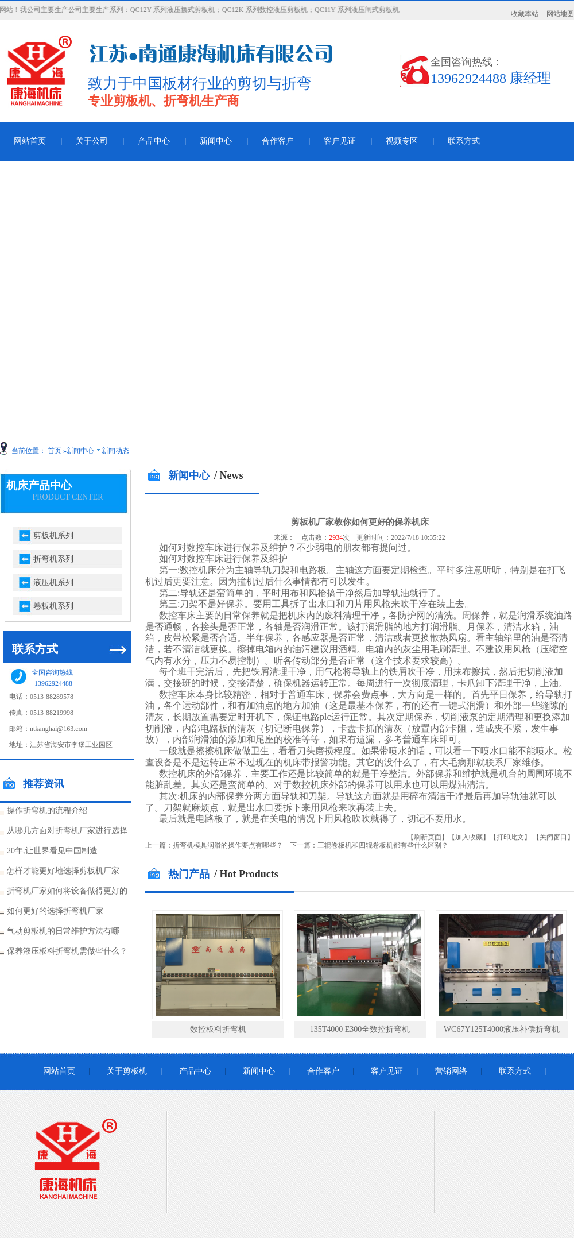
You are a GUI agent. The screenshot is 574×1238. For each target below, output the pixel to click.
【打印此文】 (510, 837)
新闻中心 (216, 141)
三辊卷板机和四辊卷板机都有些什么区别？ (382, 845)
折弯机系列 (53, 559)
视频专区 (402, 141)
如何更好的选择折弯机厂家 (55, 911)
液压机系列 (53, 582)
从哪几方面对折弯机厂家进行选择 (67, 830)
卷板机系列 (53, 606)
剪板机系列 (53, 535)
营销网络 (451, 1071)
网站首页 (59, 1071)
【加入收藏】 (469, 837)
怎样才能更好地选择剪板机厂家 (63, 870)
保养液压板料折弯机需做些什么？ (67, 951)
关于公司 (92, 141)
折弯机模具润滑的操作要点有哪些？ (228, 845)
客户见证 (340, 141)
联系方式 (464, 141)
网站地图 (560, 14)
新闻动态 (115, 451)
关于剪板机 (127, 1071)
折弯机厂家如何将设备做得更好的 (67, 891)
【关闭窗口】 (553, 837)
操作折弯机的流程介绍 (47, 810)
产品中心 (154, 141)
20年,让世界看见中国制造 (52, 850)
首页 (54, 451)
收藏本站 (524, 14)
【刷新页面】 (427, 837)
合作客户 (278, 141)
